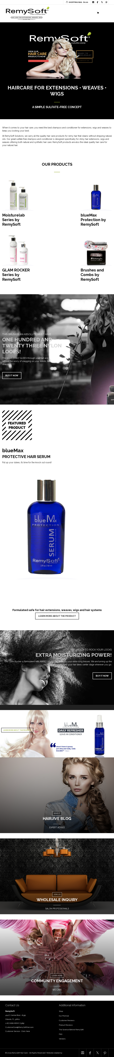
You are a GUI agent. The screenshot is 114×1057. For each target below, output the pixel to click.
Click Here (25, 1031)
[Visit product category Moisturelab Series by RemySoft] (17, 204)
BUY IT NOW (11, 375)
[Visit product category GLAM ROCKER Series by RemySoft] (17, 259)
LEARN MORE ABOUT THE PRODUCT (57, 616)
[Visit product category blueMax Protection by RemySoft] (96, 204)
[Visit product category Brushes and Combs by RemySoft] (96, 259)
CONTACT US (84, 60)
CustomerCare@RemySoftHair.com (19, 1027)
